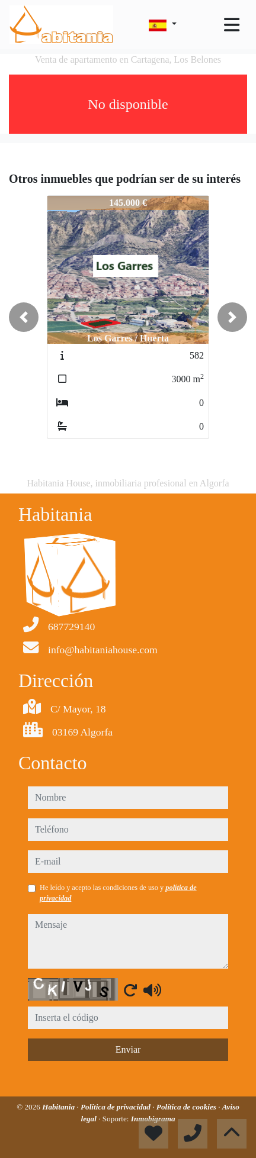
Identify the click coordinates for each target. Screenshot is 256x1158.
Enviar (128, 1049)
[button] (24, 317)
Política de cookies (187, 1106)
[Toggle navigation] (232, 25)
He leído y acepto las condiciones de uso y (118, 892)
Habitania (59, 1106)
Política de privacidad (116, 1106)
